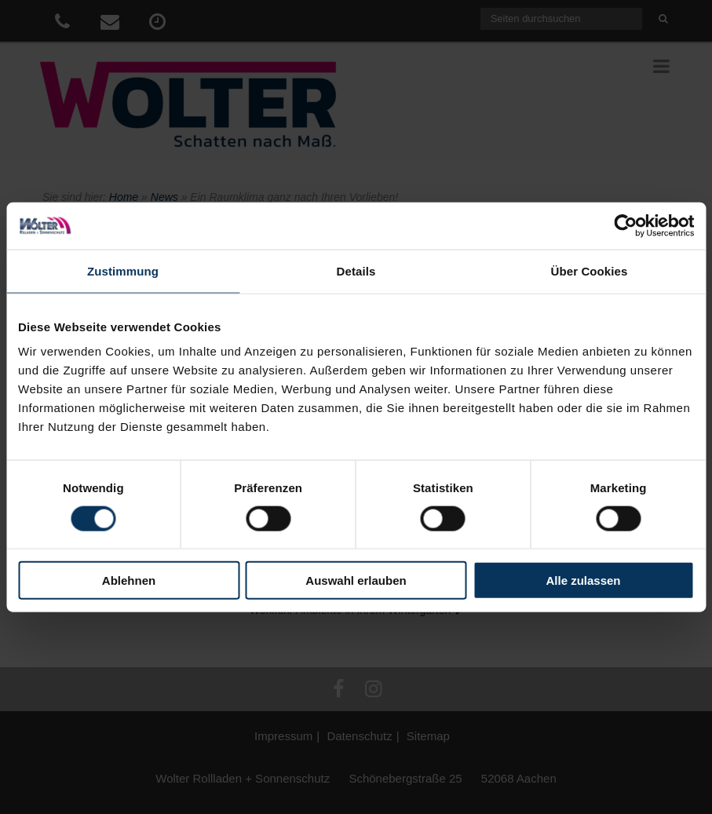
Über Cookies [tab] (589, 270)
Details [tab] (356, 270)
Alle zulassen (583, 580)
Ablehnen (128, 580)
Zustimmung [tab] (123, 270)
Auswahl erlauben (355, 580)
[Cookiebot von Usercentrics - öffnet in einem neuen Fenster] (625, 225)
